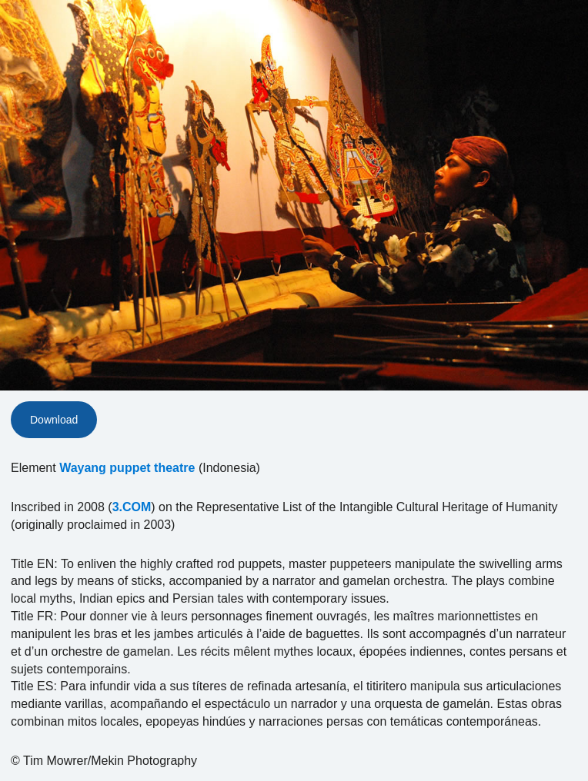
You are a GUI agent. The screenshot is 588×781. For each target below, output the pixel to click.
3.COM (132, 506)
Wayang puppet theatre (127, 467)
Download (54, 420)
